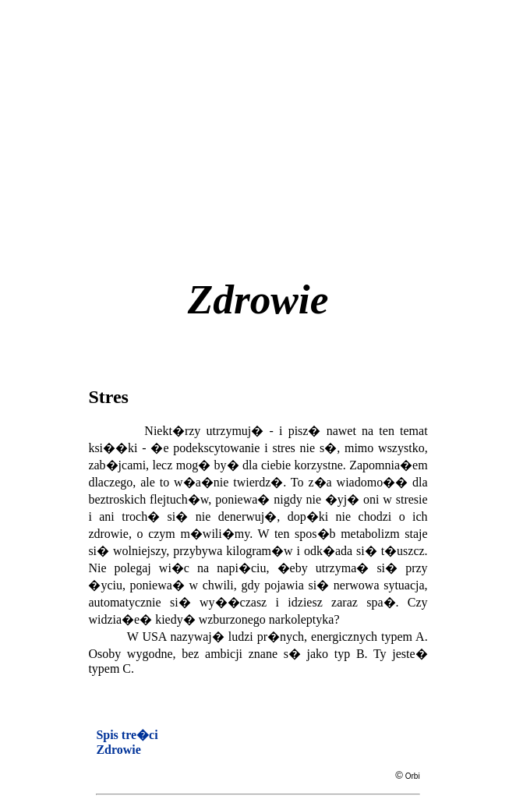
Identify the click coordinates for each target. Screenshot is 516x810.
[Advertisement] (301, 124)
